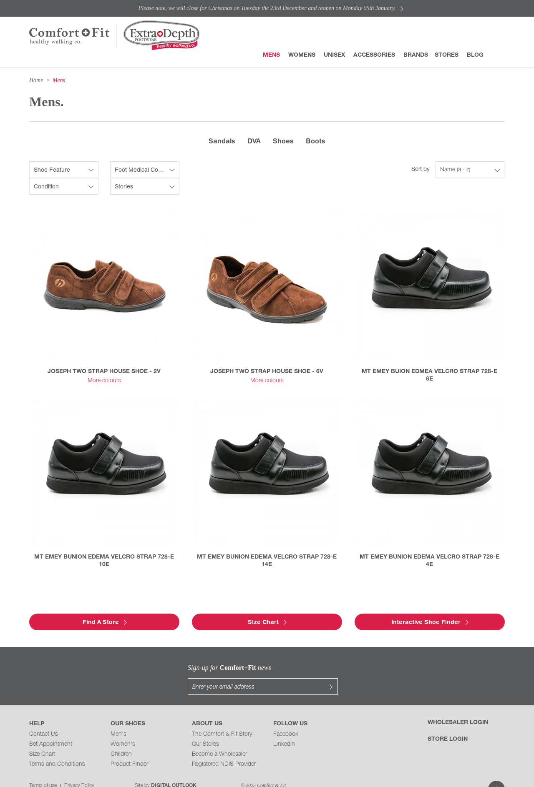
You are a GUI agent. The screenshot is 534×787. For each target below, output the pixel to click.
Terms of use (43, 769)
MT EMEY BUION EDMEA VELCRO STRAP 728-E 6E (429, 375)
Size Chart (42, 737)
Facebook (285, 717)
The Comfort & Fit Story (222, 717)
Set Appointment (50, 727)
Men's (118, 717)
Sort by (420, 169)
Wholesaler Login (458, 706)
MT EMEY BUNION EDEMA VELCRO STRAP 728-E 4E (429, 560)
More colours (104, 380)
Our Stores (205, 727)
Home (36, 80)
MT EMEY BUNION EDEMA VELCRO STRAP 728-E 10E (104, 560)
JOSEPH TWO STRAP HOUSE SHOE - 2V (104, 371)
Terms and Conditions (57, 747)
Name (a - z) (455, 170)
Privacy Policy (79, 769)
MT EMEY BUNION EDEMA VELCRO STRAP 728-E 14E (267, 560)
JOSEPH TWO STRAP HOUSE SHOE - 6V (266, 371)
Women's (123, 727)
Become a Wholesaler (219, 737)
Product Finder (129, 747)
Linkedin (284, 727)
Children (121, 737)
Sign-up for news (187, 667)
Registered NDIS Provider (224, 747)
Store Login (448, 722)
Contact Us (43, 717)
